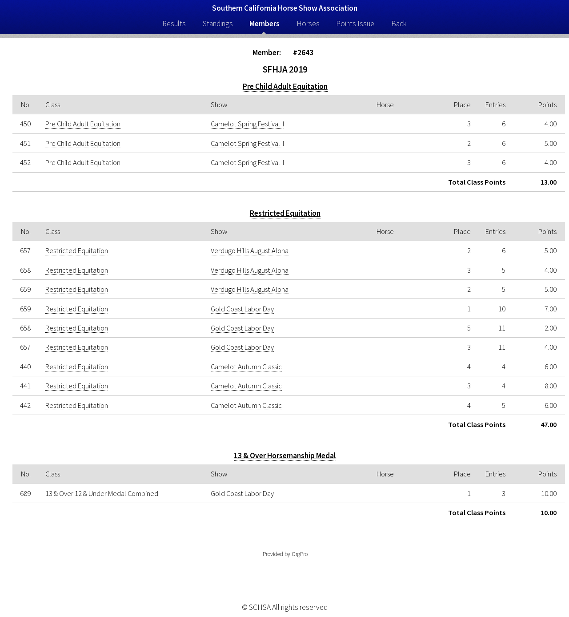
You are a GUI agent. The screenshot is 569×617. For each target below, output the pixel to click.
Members (264, 23)
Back (399, 23)
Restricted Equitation (285, 213)
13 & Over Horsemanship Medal (285, 455)
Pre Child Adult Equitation (285, 86)
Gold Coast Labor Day (242, 308)
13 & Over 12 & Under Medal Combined (101, 493)
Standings (218, 23)
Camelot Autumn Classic (246, 366)
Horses (308, 23)
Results (174, 23)
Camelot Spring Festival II (247, 123)
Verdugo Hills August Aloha (250, 250)
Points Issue (355, 23)
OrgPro (300, 554)
